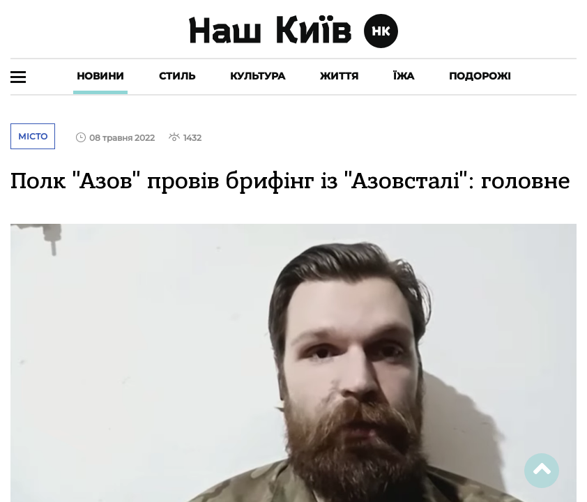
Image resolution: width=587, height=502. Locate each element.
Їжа (403, 76)
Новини (100, 76)
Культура (257, 76)
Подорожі (480, 76)
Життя (339, 76)
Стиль (177, 76)
